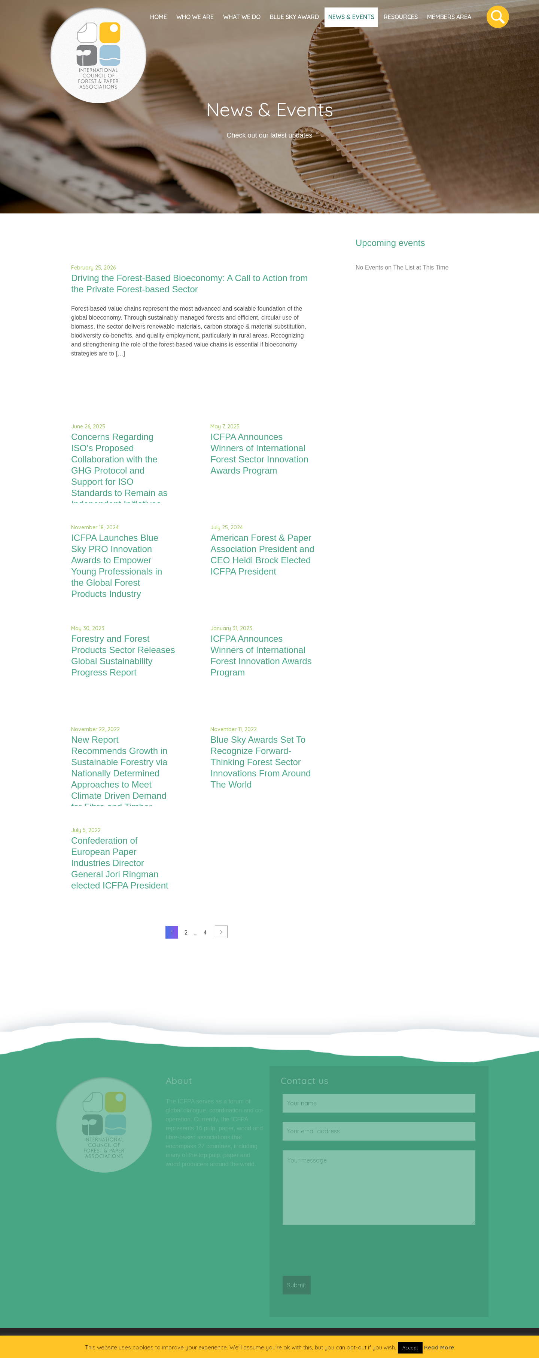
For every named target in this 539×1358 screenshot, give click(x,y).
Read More (439, 1347)
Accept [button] (410, 1348)
